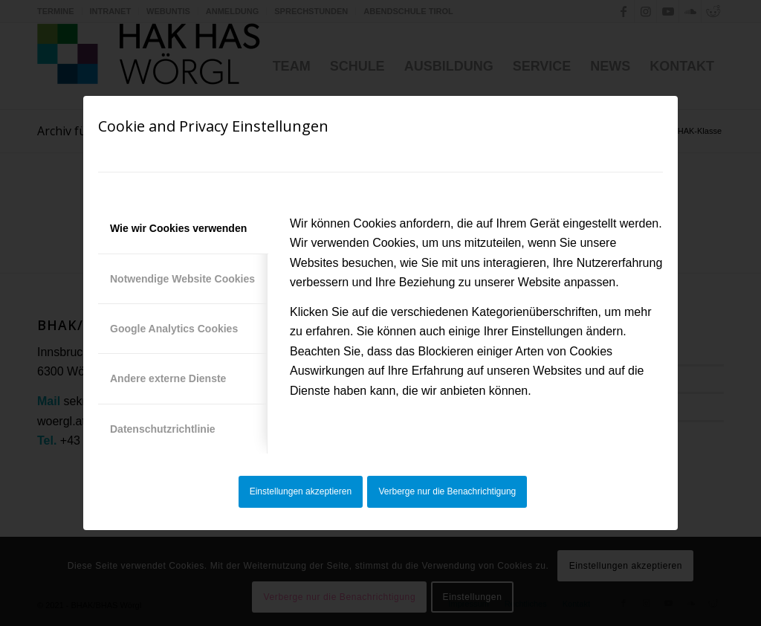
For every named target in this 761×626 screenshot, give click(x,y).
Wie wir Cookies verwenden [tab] (178, 228)
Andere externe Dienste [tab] (168, 378)
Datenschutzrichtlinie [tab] (163, 429)
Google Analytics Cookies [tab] (174, 329)
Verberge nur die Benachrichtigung (447, 491)
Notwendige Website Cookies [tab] (182, 279)
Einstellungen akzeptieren (301, 491)
